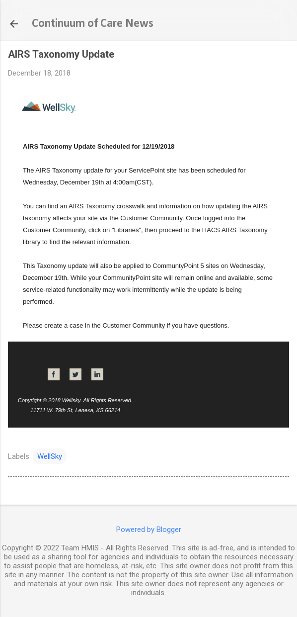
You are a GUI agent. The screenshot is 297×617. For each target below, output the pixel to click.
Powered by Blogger (148, 529)
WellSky (49, 456)
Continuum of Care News (92, 24)
